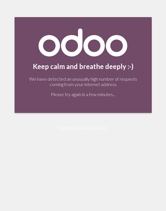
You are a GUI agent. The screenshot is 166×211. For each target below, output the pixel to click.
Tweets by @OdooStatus (83, 127)
